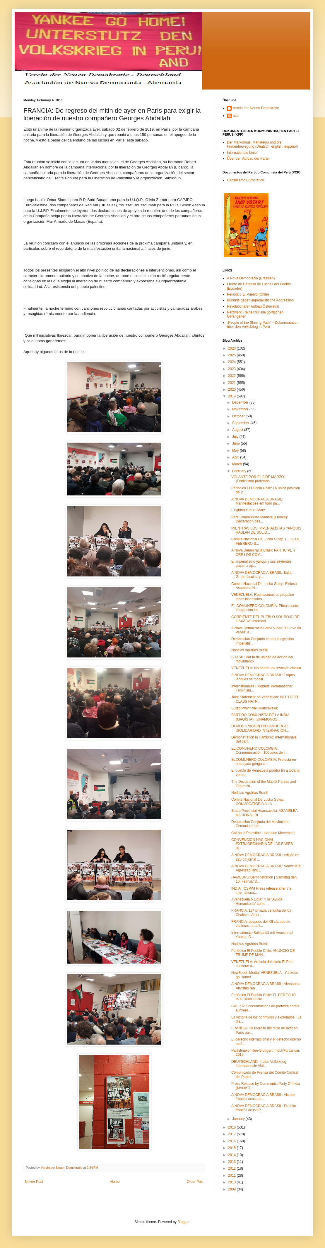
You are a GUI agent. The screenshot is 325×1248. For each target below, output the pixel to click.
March (237, 464)
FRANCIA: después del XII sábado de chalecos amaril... (260, 924)
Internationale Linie (241, 153)
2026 (232, 348)
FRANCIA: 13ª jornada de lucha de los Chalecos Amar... (261, 912)
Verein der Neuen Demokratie (256, 108)
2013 (232, 1162)
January (239, 1119)
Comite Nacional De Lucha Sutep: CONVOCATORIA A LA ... (257, 801)
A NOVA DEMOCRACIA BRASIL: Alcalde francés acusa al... (263, 1097)
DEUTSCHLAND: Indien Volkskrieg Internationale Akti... (258, 1064)
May (236, 450)
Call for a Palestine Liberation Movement (263, 833)
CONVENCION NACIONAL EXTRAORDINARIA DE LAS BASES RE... (262, 844)
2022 (232, 376)
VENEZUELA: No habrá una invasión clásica (266, 668)
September (241, 423)
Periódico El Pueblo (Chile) (248, 294)
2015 (232, 1148)
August (238, 430)
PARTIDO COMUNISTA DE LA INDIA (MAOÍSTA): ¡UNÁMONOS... (260, 717)
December (240, 402)
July (236, 437)
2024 (232, 362)
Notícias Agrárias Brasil (249, 650)
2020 (232, 389)
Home (115, 1182)
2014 (232, 1155)
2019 (232, 396)
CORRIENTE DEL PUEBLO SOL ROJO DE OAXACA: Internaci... (265, 619)
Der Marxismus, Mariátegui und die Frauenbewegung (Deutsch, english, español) (262, 144)
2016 (232, 1141)
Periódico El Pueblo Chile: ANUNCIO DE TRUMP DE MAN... (263, 953)
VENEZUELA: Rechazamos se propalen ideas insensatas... (262, 597)
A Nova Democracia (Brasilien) (251, 278)
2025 (232, 355)
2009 (232, 1189)
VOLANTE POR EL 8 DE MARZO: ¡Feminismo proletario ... (258, 479)
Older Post (195, 1182)
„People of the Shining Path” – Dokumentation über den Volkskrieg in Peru (262, 325)
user (236, 116)
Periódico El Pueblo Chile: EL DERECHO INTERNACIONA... (263, 997)
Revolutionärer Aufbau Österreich (253, 306)
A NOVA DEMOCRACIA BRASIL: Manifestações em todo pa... (257, 501)
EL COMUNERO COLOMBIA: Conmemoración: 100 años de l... (259, 750)
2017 (232, 1134)
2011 (232, 1175)
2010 (232, 1182)
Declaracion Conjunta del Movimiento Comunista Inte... (260, 824)
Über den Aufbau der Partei (248, 158)
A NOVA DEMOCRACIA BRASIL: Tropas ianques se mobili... (263, 677)
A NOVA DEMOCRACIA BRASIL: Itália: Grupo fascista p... (261, 575)
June (236, 443)
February (239, 471)
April (236, 457)
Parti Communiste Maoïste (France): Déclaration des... (259, 519)
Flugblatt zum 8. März (248, 510)
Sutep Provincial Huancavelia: (254, 708)
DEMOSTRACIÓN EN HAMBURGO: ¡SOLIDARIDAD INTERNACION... (260, 728)
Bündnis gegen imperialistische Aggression (260, 300)
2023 (232, 369)
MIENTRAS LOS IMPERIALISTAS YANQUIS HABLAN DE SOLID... (266, 530)
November (240, 409)
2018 (232, 1127)
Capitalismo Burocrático (245, 180)
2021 (232, 383)
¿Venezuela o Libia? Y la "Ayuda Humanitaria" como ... (256, 901)
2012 (232, 1168)
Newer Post (34, 1182)
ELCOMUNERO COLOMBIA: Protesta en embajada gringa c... (263, 762)
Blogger (183, 1222)
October (239, 416)
